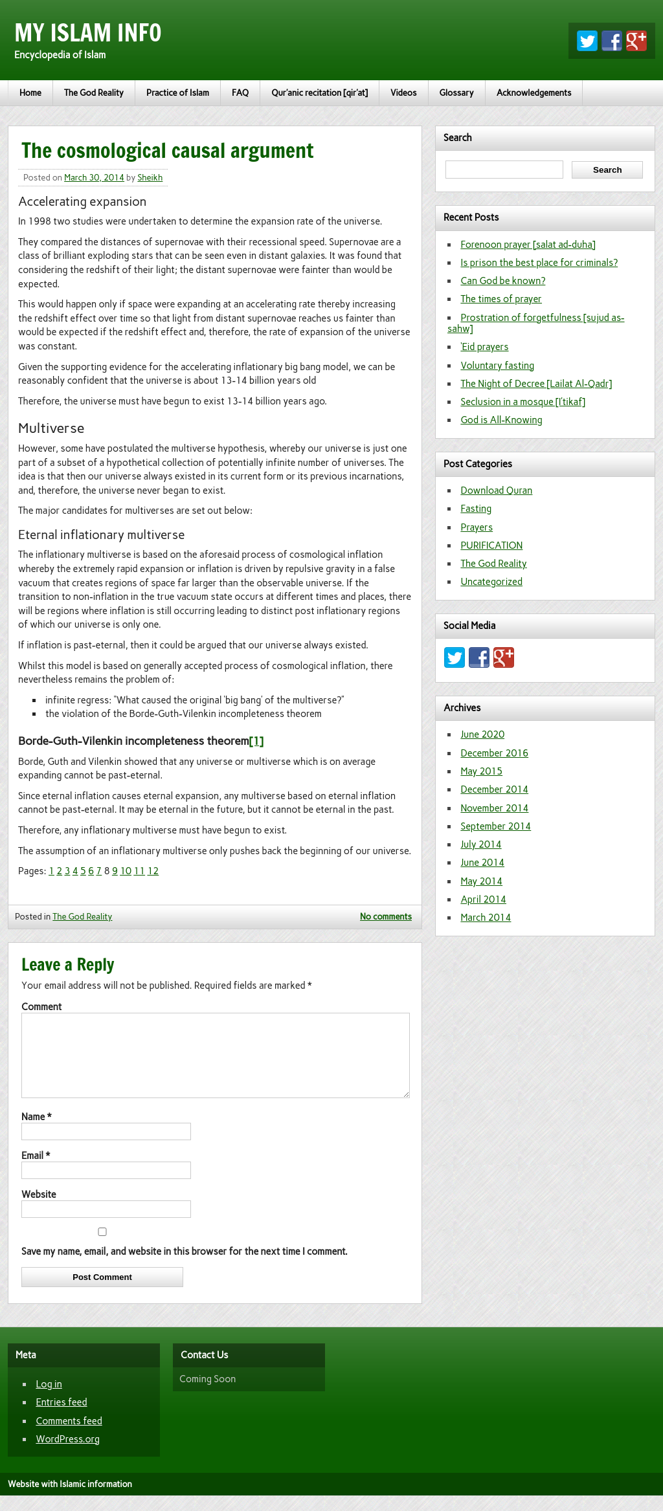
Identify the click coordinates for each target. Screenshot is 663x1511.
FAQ (240, 93)
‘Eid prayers (484, 347)
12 (153, 871)
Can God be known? (502, 281)
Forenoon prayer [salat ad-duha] (527, 244)
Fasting (475, 508)
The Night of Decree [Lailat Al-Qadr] (536, 384)
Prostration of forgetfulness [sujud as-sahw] (536, 323)
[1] (256, 740)
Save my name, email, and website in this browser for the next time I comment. (184, 1267)
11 (139, 871)
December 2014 (494, 789)
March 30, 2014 (94, 177)
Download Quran (496, 490)
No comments (386, 916)
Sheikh (150, 177)
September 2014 (495, 826)
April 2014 (483, 899)
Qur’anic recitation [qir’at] (319, 93)
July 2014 (480, 844)
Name (36, 1132)
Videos (403, 93)
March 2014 (485, 917)
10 (125, 871)
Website (38, 1210)
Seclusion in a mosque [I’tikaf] (522, 402)
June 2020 (482, 734)
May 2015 (481, 771)
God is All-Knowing (501, 420)
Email (35, 1171)
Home (30, 93)
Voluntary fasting (497, 365)
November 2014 (494, 808)
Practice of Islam (177, 93)
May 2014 (481, 881)
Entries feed (61, 1418)
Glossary (457, 93)
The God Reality (94, 93)
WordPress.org (68, 1455)
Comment (41, 1007)
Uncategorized (491, 582)
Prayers (476, 527)
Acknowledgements (534, 93)
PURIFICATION (491, 545)
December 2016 (494, 753)
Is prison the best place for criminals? (539, 263)
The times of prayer (501, 299)
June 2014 (482, 862)
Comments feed (69, 1436)
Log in (49, 1400)
